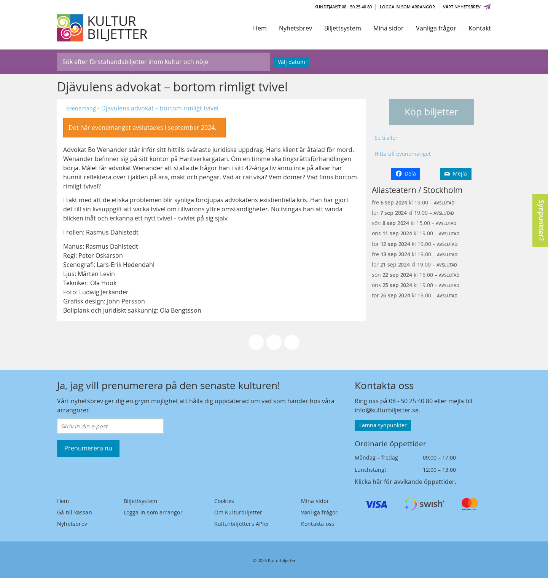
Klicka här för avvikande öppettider (405, 481)
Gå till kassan (74, 512)
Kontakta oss (317, 523)
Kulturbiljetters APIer (241, 523)
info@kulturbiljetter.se (387, 410)
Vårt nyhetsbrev (467, 7)
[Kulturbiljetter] (102, 27)
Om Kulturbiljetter (238, 512)
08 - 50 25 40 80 (411, 401)
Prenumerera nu (88, 448)
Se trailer (386, 137)
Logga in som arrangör (407, 7)
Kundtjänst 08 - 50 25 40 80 (343, 7)
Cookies (224, 501)
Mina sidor (388, 28)
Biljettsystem (342, 28)
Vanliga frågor (436, 28)
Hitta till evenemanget (402, 153)
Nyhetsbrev (295, 28)
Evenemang (81, 108)
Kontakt (479, 28)
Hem (260, 28)
